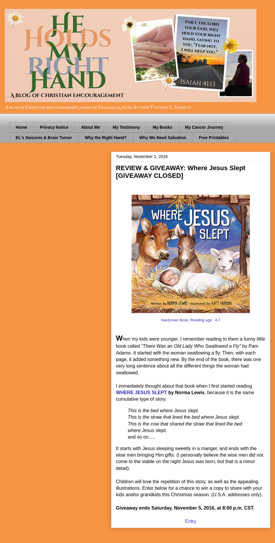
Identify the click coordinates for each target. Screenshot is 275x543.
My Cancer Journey (204, 127)
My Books (162, 127)
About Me (90, 127)
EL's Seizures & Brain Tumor (44, 137)
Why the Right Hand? (106, 137)
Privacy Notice (54, 127)
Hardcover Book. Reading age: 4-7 (191, 320)
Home (21, 127)
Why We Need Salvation (162, 137)
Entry (190, 521)
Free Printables (214, 137)
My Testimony (126, 127)
